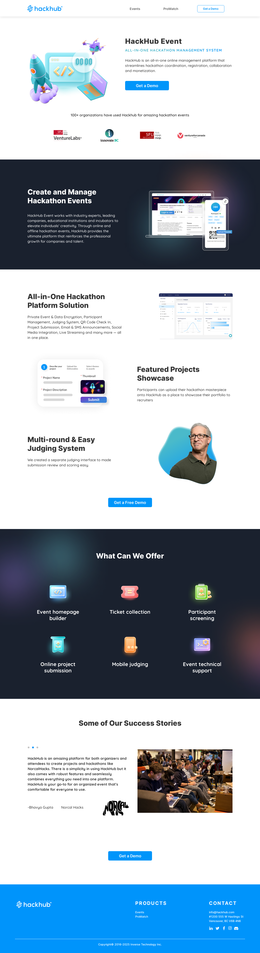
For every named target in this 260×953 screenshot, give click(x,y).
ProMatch (141, 916)
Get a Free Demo (130, 502)
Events (139, 912)
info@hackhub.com (221, 912)
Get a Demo (211, 8)
